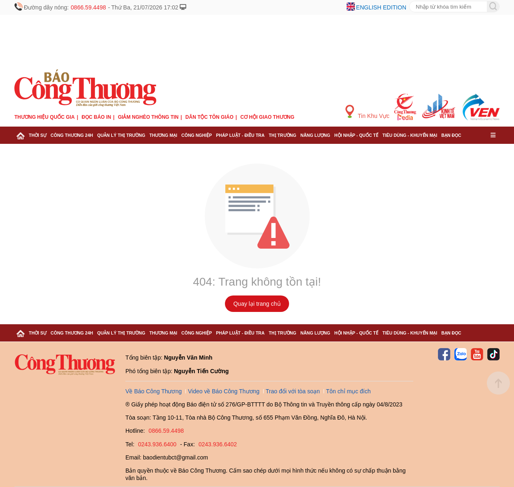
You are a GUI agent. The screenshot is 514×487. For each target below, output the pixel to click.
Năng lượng (316, 135)
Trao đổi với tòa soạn (293, 391)
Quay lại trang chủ (256, 303)
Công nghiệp (196, 135)
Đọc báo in (96, 117)
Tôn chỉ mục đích (348, 391)
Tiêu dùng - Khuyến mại (409, 135)
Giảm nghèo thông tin (148, 117)
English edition (381, 7)
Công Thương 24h (72, 135)
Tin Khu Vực (367, 112)
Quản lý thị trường (121, 135)
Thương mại (163, 135)
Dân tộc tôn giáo (209, 117)
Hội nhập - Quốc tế (356, 135)
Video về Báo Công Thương (223, 391)
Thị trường (282, 135)
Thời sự (37, 135)
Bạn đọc (451, 135)
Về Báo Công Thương (153, 391)
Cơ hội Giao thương (267, 117)
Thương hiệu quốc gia (44, 117)
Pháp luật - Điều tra (240, 135)
